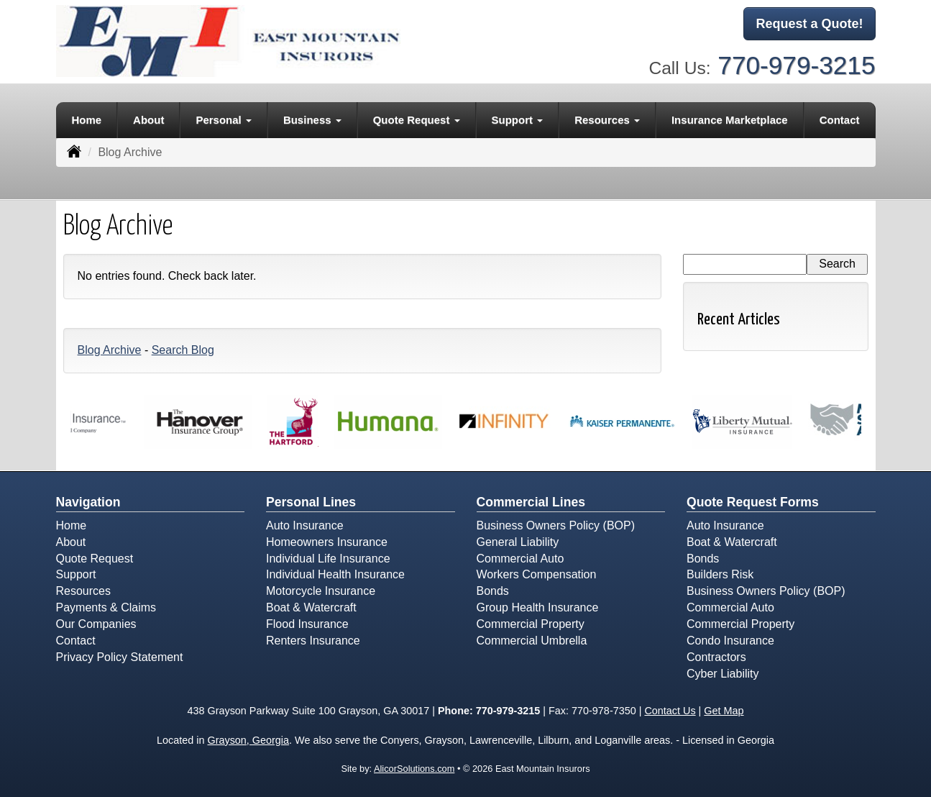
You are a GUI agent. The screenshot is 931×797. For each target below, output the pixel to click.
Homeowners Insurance (326, 542)
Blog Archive (110, 350)
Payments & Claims (106, 607)
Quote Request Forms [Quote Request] (753, 502)
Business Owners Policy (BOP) (556, 525)
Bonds (493, 591)
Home (86, 120)
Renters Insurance (313, 640)
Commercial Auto (520, 558)
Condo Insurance (730, 640)
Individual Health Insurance (335, 574)
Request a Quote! (809, 24)
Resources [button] (607, 120)
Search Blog (183, 350)
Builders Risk (720, 574)
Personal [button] (224, 120)
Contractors (716, 657)
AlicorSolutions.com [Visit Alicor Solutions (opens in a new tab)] (414, 768)
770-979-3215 (796, 65)
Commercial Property (530, 624)
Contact (840, 120)
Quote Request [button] (416, 120)
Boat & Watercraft (311, 607)
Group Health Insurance (538, 607)
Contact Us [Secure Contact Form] (669, 710)
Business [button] (312, 120)
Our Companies (96, 624)
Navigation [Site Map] (88, 502)
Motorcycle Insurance (320, 591)
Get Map (723, 710)
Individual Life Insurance (328, 558)
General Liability (518, 542)
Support (76, 574)
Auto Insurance (305, 525)
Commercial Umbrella (532, 640)
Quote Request (95, 558)
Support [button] (518, 120)
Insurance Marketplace (729, 120)
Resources (83, 591)
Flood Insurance (307, 624)
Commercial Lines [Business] (531, 502)
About (148, 120)
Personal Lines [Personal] (311, 502)
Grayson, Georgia (248, 740)
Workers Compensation (537, 574)
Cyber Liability (722, 674)
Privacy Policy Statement (119, 657)
